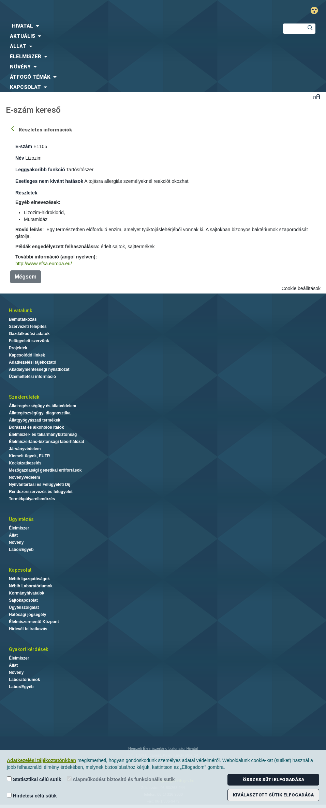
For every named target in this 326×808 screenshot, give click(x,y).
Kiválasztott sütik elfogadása (273, 794)
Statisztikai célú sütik (34, 779)
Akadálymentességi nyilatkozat (39, 369)
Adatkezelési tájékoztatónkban (41, 760)
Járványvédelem (25, 448)
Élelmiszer (19, 528)
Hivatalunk (20, 310)
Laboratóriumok (24, 679)
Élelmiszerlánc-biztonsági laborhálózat (46, 441)
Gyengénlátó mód (317, 10)
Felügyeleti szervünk (29, 340)
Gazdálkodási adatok (29, 333)
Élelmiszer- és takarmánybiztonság (43, 434)
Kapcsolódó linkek (27, 355)
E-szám (23, 146)
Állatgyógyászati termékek (34, 420)
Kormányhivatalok (26, 593)
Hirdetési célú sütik (32, 795)
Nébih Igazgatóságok (29, 578)
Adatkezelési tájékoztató (32, 362)
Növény (16, 542)
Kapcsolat (20, 570)
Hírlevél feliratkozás (28, 629)
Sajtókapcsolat (23, 600)
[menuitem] (136, 26)
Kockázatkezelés (25, 463)
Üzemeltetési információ (32, 376)
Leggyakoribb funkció (40, 169)
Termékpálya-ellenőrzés (32, 498)
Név (19, 158)
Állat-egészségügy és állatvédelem (42, 405)
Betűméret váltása (316, 96)
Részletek (26, 192)
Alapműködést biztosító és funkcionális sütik (121, 779)
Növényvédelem (24, 477)
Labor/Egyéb (21, 549)
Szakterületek (24, 397)
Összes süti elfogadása (273, 779)
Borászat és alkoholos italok (36, 427)
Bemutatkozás (22, 319)
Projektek (18, 348)
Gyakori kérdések (28, 649)
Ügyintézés (21, 519)
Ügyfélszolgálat (24, 607)
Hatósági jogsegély (27, 614)
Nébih (108, 10)
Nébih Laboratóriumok (31, 586)
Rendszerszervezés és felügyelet (41, 491)
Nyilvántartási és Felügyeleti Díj (39, 484)
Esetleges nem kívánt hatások (49, 181)
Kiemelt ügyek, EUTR (29, 456)
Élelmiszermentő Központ (34, 621)
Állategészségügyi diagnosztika (40, 413)
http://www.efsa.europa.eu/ (43, 263)
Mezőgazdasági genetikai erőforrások (45, 470)
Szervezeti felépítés (28, 326)
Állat (13, 535)
